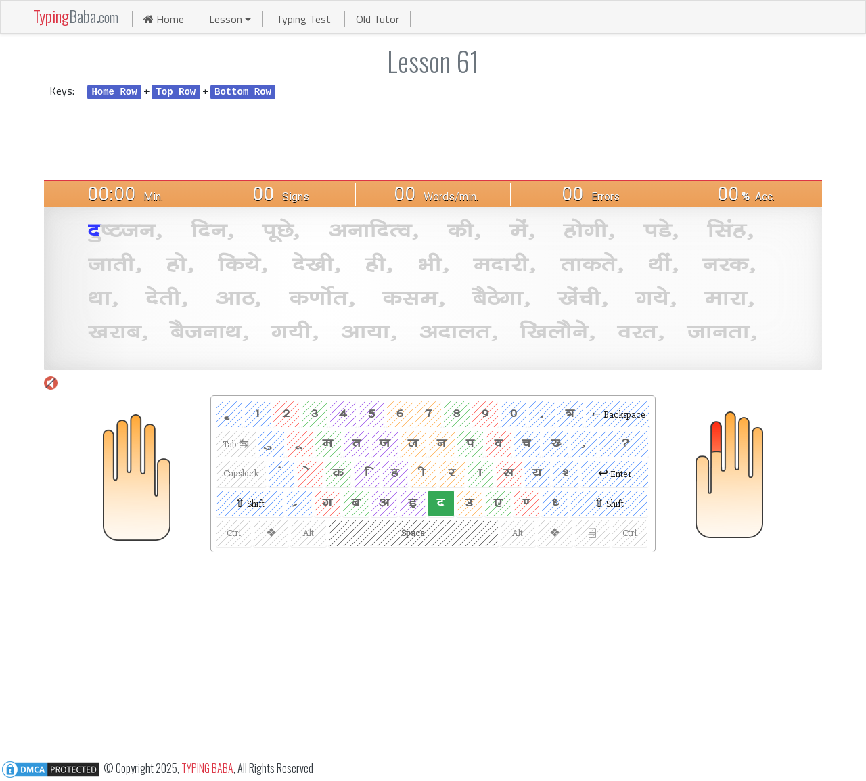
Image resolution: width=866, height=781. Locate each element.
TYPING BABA (207, 767)
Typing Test (305, 19)
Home (163, 19)
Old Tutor (377, 19)
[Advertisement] (433, 139)
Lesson (230, 19)
